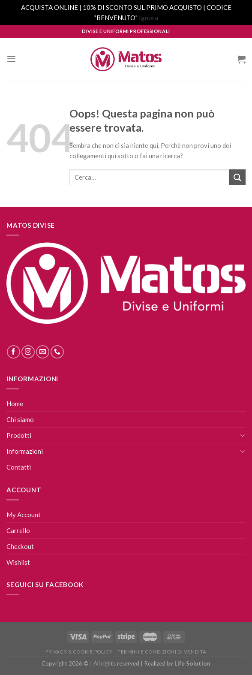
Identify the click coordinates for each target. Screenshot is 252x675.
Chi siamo (20, 419)
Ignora (148, 17)
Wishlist (18, 562)
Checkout (20, 546)
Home (14, 403)
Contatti (18, 467)
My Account (23, 514)
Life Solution (192, 663)
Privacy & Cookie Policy (78, 651)
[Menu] (11, 59)
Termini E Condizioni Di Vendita (162, 651)
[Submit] (237, 177)
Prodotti (18, 435)
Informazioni (24, 451)
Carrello (18, 530)
